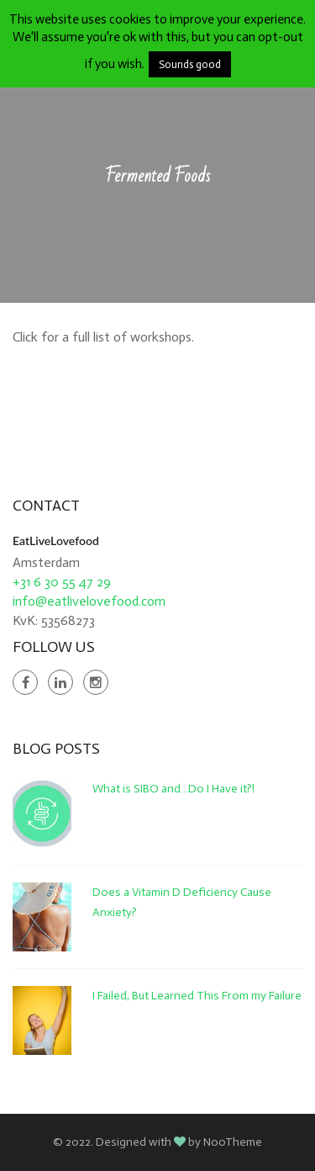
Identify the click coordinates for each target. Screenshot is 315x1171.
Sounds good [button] (190, 64)
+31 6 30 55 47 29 (62, 582)
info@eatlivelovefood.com (89, 601)
